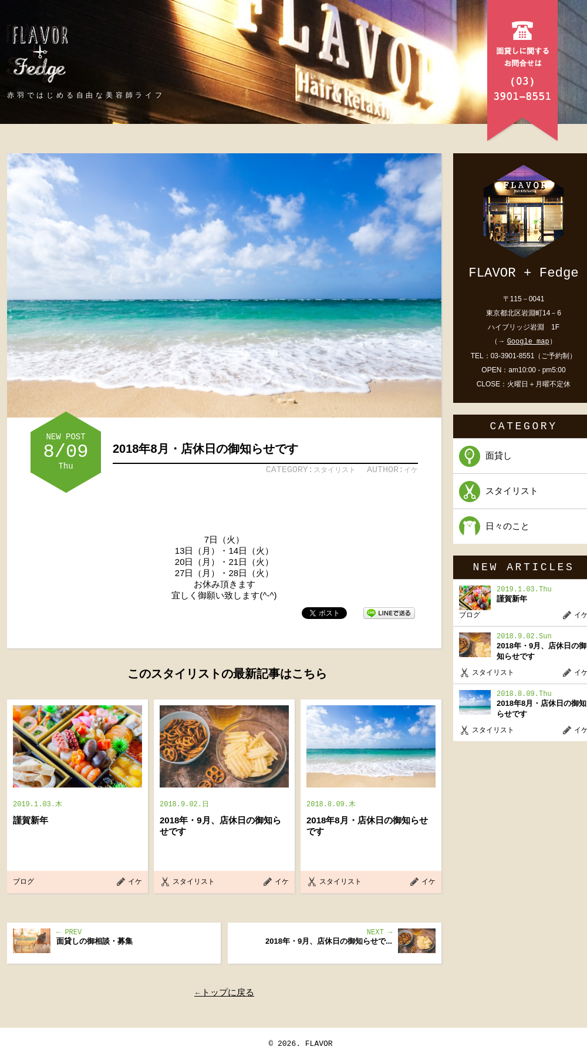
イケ (411, 470)
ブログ (23, 881)
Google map (528, 342)
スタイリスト (334, 470)
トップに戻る (227, 992)
